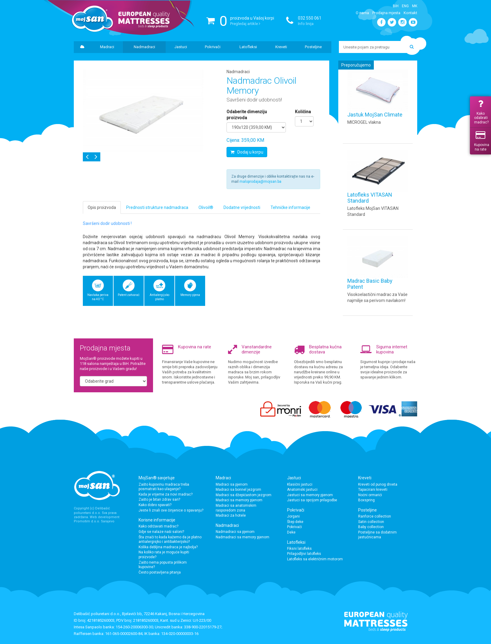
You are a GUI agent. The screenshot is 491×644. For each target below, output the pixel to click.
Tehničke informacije (290, 207)
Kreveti (281, 47)
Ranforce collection (374, 516)
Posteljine (313, 47)
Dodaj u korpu (246, 152)
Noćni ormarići (370, 495)
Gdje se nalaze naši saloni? (161, 532)
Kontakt (410, 13)
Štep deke (295, 522)
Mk (414, 6)
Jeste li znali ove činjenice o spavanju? (171, 510)
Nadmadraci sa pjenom (235, 532)
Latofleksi (248, 47)
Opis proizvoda (102, 207)
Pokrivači (212, 47)
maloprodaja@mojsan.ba (260, 181)
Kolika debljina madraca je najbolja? (168, 547)
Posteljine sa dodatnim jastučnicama (377, 534)
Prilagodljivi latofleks (304, 554)
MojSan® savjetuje (157, 477)
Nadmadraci (144, 47)
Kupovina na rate (481, 141)
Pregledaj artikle (245, 23)
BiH (396, 6)
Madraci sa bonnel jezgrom (238, 489)
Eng (405, 6)
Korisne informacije (157, 520)
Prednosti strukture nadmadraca (157, 207)
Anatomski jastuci (302, 489)
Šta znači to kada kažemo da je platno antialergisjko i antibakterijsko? (170, 539)
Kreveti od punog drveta (377, 484)
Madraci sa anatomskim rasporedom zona (236, 507)
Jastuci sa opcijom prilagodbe (312, 500)
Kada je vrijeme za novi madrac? (165, 494)
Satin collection (371, 522)
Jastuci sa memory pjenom (310, 495)
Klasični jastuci (299, 484)
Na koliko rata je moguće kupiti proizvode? (164, 554)
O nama (362, 13)
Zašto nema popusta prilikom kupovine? (163, 564)
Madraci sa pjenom (232, 484)
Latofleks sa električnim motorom (315, 559)
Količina (303, 111)
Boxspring (366, 500)
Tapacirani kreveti (372, 489)
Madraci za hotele (231, 515)
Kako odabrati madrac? (481, 111)
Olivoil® (206, 207)
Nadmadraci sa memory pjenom (242, 537)
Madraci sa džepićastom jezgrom (243, 495)
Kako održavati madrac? (158, 526)
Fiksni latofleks (299, 548)
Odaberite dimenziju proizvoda (247, 114)
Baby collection (371, 527)
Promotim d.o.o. (87, 521)
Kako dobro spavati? (155, 505)
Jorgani (293, 516)
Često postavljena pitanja (160, 572)
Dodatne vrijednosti (242, 207)
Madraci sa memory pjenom (239, 500)
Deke (291, 532)
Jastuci (180, 47)
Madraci (107, 47)
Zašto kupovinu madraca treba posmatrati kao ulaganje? (164, 486)
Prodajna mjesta (386, 13)
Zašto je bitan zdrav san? (159, 499)
